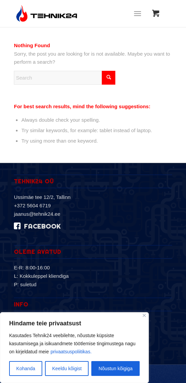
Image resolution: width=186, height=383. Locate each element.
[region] (74, 347)
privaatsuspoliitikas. (70, 351)
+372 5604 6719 (32, 205)
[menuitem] (139, 13)
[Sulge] (144, 315)
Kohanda (25, 368)
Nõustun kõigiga (116, 368)
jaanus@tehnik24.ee (37, 214)
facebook (42, 226)
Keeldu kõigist (67, 368)
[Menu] (137, 13)
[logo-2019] (77, 13)
